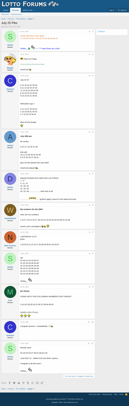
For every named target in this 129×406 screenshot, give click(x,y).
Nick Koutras (10, 245)
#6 (93, 205)
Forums (15, 10)
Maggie (10, 68)
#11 (92, 343)
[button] (34, 10)
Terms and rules (94, 394)
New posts (5, 14)
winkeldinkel (10, 218)
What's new (27, 10)
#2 (93, 54)
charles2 (10, 89)
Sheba (5, 27)
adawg (10, 145)
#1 (93, 31)
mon (10, 300)
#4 (93, 132)
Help (115, 394)
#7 (93, 232)
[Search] (122, 10)
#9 (93, 287)
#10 (92, 322)
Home (5, 10)
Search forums (16, 14)
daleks (10, 187)
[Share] (89, 31)
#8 (93, 253)
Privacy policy (107, 394)
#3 (93, 76)
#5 (93, 174)
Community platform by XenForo (64, 399)
